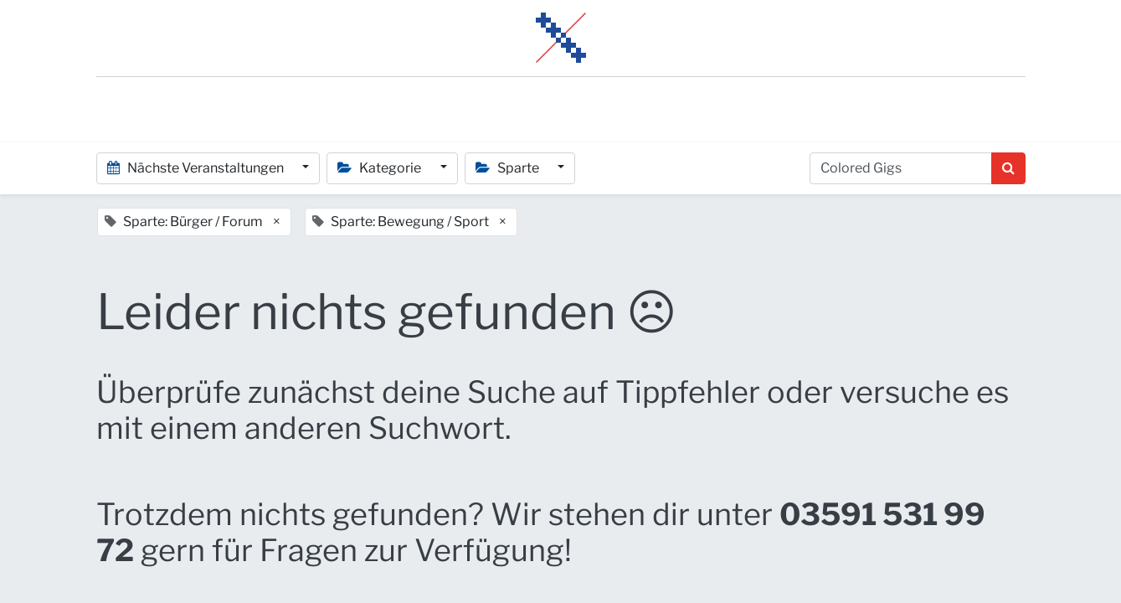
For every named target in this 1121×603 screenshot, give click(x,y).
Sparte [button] (509, 168)
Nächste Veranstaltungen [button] (196, 168)
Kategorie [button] (380, 168)
